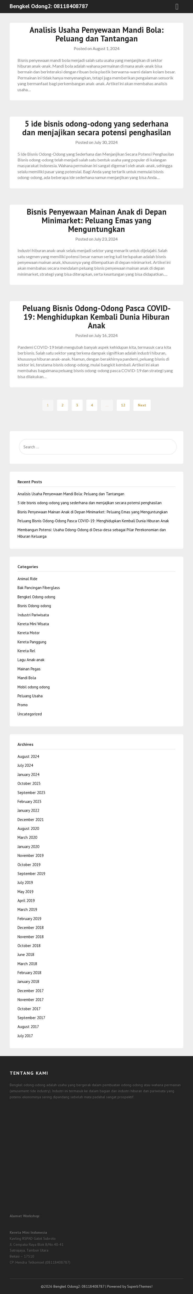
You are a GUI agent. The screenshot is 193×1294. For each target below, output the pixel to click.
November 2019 (31, 855)
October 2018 (29, 945)
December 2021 (31, 819)
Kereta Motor (29, 632)
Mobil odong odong (34, 686)
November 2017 (31, 999)
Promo (23, 704)
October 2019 (29, 864)
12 (123, 405)
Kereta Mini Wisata (33, 623)
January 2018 (28, 981)
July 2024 (25, 765)
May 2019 (25, 891)
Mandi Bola (27, 677)
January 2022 (28, 810)
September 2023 (31, 792)
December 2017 (31, 990)
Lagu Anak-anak (31, 659)
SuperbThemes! (139, 1286)
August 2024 (28, 756)
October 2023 (29, 783)
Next (142, 405)
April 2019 (26, 900)
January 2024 (28, 774)
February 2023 (29, 801)
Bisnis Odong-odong (34, 605)
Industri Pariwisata (33, 614)
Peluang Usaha (30, 695)
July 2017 (25, 1035)
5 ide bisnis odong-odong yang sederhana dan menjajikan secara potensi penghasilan (96, 127)
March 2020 (27, 837)
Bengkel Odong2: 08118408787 (49, 6)
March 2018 (27, 963)
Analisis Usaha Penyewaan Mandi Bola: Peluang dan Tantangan (97, 34)
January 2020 (28, 846)
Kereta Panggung (32, 641)
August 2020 (28, 828)
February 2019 (29, 918)
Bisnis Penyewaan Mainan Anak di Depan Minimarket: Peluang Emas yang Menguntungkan (97, 220)
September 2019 (31, 873)
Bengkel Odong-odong (36, 596)
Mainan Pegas (29, 668)
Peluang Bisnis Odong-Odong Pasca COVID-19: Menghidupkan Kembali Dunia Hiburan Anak (96, 316)
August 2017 (28, 1026)
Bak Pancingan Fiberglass (39, 587)
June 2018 (26, 954)
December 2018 (31, 927)
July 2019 (25, 882)
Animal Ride (27, 578)
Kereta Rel (26, 650)
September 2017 (31, 1017)
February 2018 (29, 972)
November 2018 (31, 936)
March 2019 (27, 909)
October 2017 (29, 1008)
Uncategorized (30, 713)
